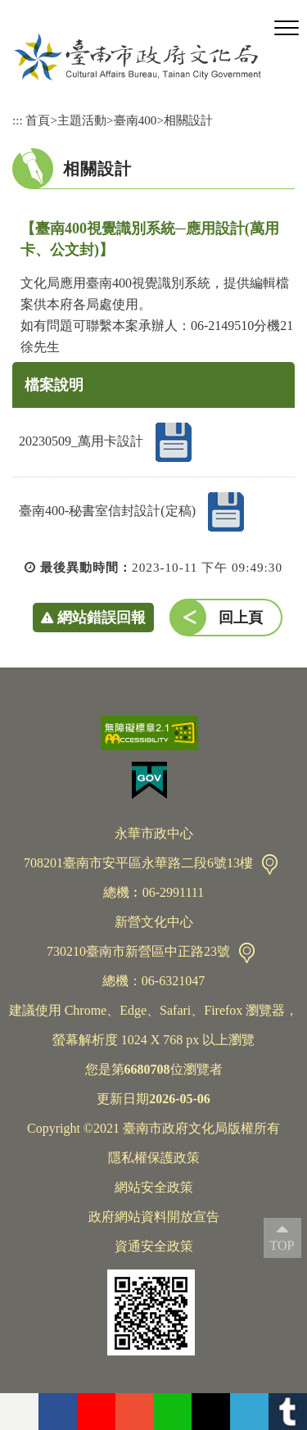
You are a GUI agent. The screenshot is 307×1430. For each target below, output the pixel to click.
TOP (282, 1245)
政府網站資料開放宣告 (153, 1217)
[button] (286, 28)
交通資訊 (270, 864)
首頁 (37, 120)
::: (17, 120)
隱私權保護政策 (154, 1158)
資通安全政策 (154, 1246)
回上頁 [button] (241, 617)
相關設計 (188, 120)
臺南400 (135, 120)
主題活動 (81, 120)
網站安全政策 (154, 1187)
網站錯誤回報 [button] (101, 617)
